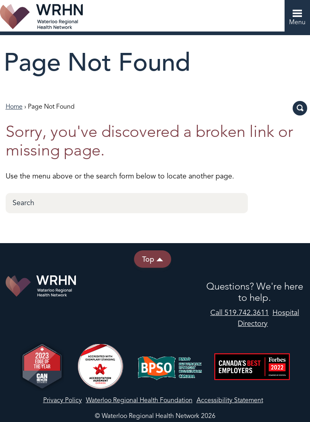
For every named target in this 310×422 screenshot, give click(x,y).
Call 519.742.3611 (239, 313)
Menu (295, 18)
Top (152, 259)
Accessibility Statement (230, 400)
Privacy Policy (62, 400)
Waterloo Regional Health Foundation (139, 400)
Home (14, 107)
